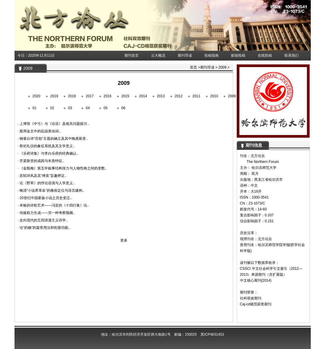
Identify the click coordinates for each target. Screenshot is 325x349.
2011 (197, 96)
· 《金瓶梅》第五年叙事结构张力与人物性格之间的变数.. (62, 168)
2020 (37, 96)
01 (34, 108)
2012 (179, 96)
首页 (193, 67)
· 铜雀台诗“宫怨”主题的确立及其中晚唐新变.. (53, 139)
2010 (214, 96)
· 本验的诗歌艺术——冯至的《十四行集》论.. (53, 205)
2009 (222, 67)
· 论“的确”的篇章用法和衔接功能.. (44, 228)
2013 (161, 96)
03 (70, 108)
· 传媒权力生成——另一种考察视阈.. (46, 213)
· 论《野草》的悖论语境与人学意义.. (46, 183)
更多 (123, 240)
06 (123, 108)
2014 (143, 96)
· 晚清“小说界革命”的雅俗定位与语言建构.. (51, 190)
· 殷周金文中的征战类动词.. (39, 131)
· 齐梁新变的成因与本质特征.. (41, 161)
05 (106, 108)
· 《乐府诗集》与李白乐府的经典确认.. (48, 153)
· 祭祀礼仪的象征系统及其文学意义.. (46, 146)
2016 (108, 96)
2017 (90, 96)
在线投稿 (265, 55)
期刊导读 (185, 55)
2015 (125, 96)
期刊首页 (131, 55)
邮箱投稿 (238, 55)
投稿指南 (211, 55)
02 (52, 108)
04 (88, 108)
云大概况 (158, 55)
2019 (54, 96)
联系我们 (291, 55)
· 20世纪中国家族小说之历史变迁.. (45, 198)
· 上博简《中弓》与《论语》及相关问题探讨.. (53, 124)
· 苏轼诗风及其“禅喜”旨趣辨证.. (42, 176)
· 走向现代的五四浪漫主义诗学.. (43, 220)
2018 (72, 96)
